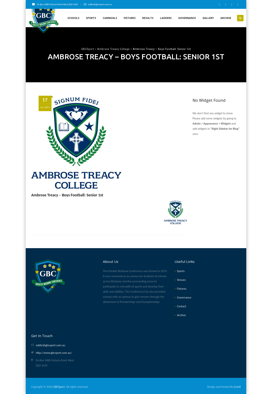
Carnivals (110, 18)
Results (147, 18)
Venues (181, 280)
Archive (225, 18)
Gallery (208, 18)
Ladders (166, 18)
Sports (91, 18)
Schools (73, 18)
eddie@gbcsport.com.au (50, 345)
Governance (187, 18)
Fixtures (130, 18)
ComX (237, 386)
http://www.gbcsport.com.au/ (54, 353)
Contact (181, 306)
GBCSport (59, 386)
